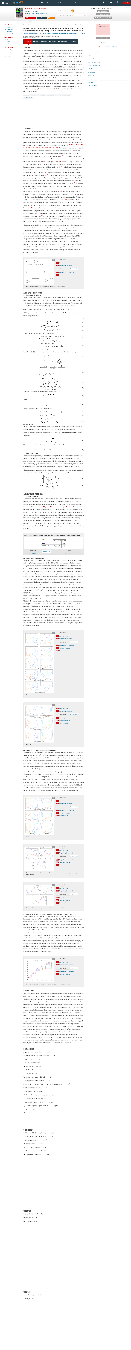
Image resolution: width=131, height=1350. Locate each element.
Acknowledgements (92, 85)
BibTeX (8, 41)
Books (60, 3)
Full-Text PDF (10, 27)
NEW (57, 272)
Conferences (68, 3)
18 (54, 147)
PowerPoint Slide (63, 263)
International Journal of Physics (35, 8)
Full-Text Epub (10, 31)
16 (48, 147)
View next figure (63, 275)
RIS (7, 39)
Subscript (90, 79)
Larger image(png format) (66, 265)
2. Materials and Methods (94, 62)
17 (51, 147)
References (113, 52)
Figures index (74, 268)
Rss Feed (51, 17)
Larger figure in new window (66, 272)
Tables (105, 52)
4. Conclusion (91, 69)
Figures (99, 52)
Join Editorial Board (103, 11)
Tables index (46, 551)
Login (111, 3)
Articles (42, 3)
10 (31, 147)
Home (27, 3)
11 (34, 147)
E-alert (118, 3)
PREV (57, 648)
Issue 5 (36, 11)
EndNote (9, 43)
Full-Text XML (10, 33)
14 (43, 147)
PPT (57, 262)
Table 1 (28, 518)
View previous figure (64, 648)
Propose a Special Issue (103, 14)
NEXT (57, 274)
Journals (34, 3)
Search (103, 3)
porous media (42, 95)
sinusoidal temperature (65, 95)
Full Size (68, 553)
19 (57, 147)
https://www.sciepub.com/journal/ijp (38, 13)
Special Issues (51, 3)
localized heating (28, 97)
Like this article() (102, 38)
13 (40, 147)
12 (37, 147)
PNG (57, 265)
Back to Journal (42, 17)
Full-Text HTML (10, 29)
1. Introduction (91, 59)
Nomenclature (91, 72)
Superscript (90, 82)
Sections (91, 52)
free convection (33, 95)
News (76, 3)
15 (46, 147)
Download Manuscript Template (103, 17)
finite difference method (52, 95)
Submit (126, 2)
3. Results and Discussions (94, 65)
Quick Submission (30, 17)
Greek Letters (91, 75)
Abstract (90, 55)
